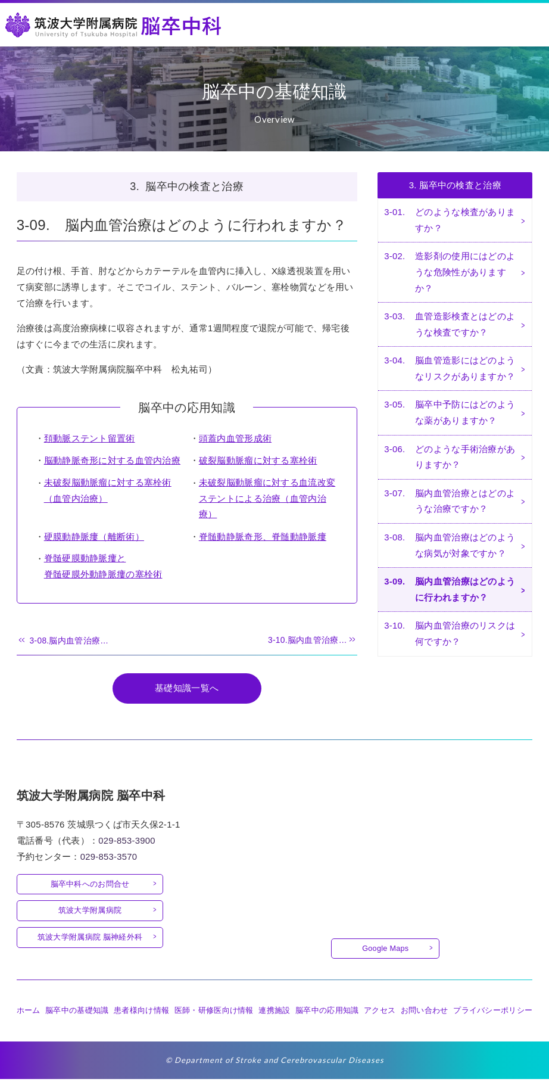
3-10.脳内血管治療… (307, 642)
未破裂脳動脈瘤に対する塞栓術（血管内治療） (107, 491)
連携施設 (274, 1013)
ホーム (28, 1013)
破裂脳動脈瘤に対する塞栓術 (258, 461)
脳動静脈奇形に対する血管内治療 (112, 461)
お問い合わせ (424, 1013)
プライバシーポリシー (492, 1013)
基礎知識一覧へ (187, 690)
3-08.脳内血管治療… (69, 642)
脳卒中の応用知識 (326, 1013)
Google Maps (385, 950)
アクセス (379, 1013)
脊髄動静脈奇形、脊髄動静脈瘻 (262, 538)
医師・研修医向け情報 (214, 1013)
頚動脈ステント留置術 (89, 439)
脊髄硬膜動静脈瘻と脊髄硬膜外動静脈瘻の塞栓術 (103, 568)
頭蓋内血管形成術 (235, 439)
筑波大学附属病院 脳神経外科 (90, 939)
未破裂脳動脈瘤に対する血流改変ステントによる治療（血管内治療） (267, 499)
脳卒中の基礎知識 (76, 1013)
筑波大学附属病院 (89, 912)
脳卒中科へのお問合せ (90, 885)
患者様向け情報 (141, 1013)
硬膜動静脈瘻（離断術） (94, 538)
